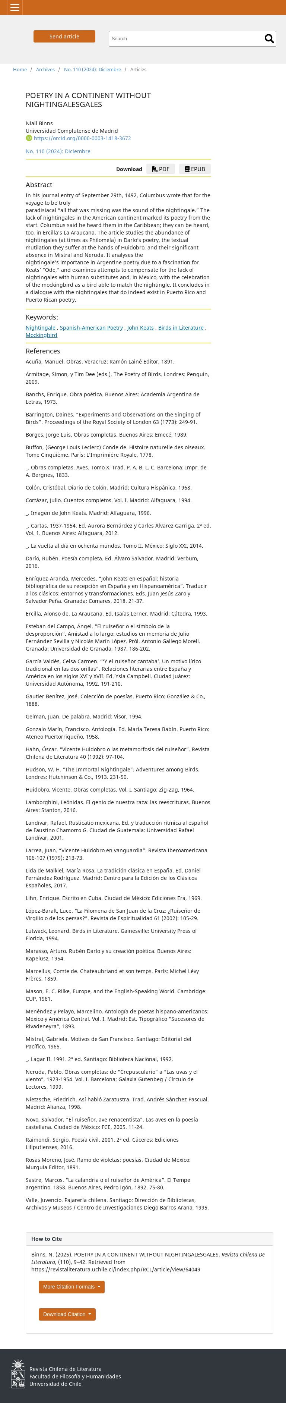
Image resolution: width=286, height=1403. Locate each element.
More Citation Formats (69, 1287)
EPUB (195, 169)
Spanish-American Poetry (91, 327)
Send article (64, 36)
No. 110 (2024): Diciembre (92, 69)
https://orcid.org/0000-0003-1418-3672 (82, 138)
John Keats (140, 327)
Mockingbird (41, 335)
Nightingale (40, 327)
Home (20, 69)
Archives (45, 69)
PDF (160, 169)
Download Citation (65, 1314)
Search (269, 38)
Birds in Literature (181, 327)
